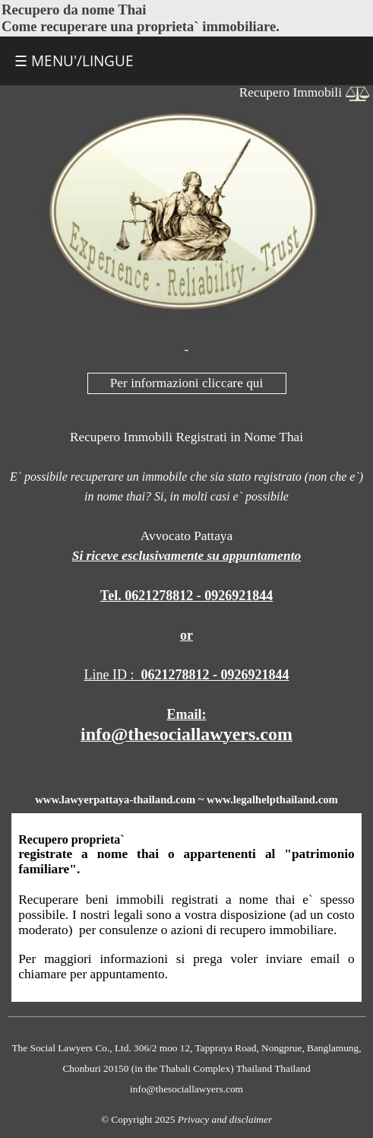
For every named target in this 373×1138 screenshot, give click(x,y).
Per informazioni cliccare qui (187, 383)
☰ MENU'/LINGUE (74, 60)
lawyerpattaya (96, 799)
